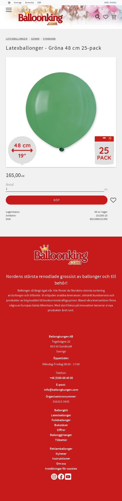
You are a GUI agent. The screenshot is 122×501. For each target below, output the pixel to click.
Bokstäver (61, 425)
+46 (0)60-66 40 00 (61, 378)
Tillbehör (61, 440)
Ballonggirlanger (61, 435)
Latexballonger (61, 415)
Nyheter (61, 454)
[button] (9, 10)
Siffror (61, 430)
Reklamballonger (61, 449)
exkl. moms (110, 2)
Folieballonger (61, 420)
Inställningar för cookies (61, 469)
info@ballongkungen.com (61, 390)
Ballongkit (61, 410)
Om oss (61, 464)
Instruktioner (61, 459)
